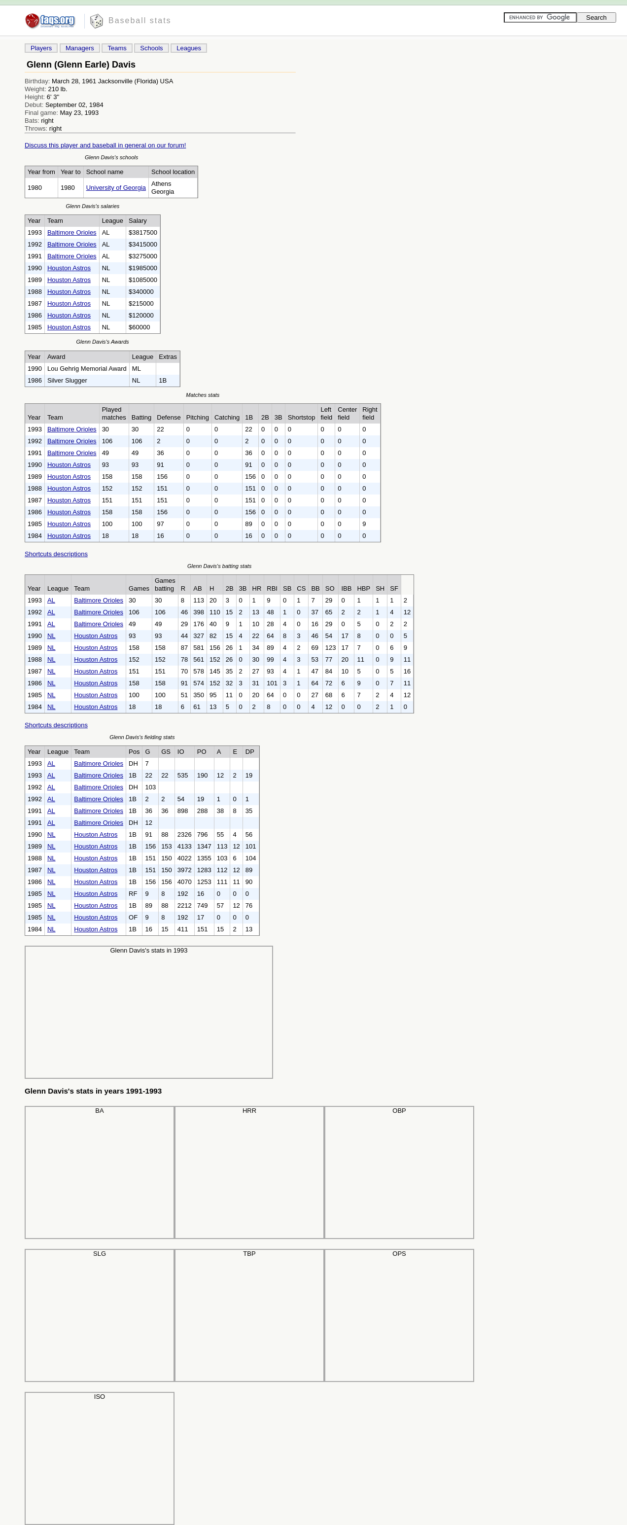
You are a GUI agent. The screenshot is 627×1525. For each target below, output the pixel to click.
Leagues (188, 48)
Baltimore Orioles (72, 232)
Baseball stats (140, 20)
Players (41, 48)
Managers (80, 48)
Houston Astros (69, 268)
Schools (151, 48)
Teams (116, 48)
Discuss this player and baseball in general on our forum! (105, 145)
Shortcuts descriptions (56, 554)
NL (51, 635)
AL (51, 600)
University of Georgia (116, 187)
